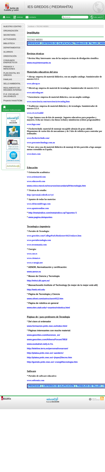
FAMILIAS (7, 79)
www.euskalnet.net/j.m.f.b (40, 344)
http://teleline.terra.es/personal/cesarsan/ (47, 348)
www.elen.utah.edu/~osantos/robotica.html (48, 308)
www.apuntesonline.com (38, 208)
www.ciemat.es (33, 258)
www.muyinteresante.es (39, 63)
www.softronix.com (35, 380)
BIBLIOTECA (9, 43)
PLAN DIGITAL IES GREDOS (11, 74)
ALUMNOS (8, 52)
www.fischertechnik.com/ (38, 138)
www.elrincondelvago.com (39, 204)
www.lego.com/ (33, 124)
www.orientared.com (36, 177)
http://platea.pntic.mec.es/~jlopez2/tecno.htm (49, 357)
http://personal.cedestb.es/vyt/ (40, 195)
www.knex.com (34, 154)
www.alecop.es (33, 83)
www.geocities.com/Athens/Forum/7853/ (47, 339)
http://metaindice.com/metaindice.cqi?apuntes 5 (52, 213)
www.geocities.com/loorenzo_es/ (43, 335)
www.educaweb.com (36, 181)
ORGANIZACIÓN (10, 31)
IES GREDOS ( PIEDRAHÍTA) (50, 7)
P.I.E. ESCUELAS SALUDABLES (11, 95)
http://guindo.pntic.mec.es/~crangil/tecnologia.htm (52, 362)
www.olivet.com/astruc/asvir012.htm (45, 299)
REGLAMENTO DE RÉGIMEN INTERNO (12, 89)
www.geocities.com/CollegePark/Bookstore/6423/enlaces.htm (54, 236)
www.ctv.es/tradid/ (35, 113)
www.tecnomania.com (37, 245)
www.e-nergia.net (35, 263)
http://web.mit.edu (36, 290)
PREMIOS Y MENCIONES (9, 68)
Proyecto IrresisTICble (12, 100)
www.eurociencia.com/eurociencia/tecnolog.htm (48, 101)
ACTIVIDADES (9, 39)
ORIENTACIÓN (10, 56)
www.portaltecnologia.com (39, 240)
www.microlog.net (35, 92)
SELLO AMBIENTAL (12, 84)
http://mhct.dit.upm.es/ (38, 281)
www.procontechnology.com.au (41, 142)
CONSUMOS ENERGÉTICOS (10, 61)
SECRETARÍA (9, 35)
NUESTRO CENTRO (12, 26)
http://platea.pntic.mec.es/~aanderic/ (45, 353)
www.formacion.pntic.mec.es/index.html (47, 326)
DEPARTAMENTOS (11, 48)
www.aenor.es (34, 272)
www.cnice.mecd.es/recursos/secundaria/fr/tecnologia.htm (56, 186)
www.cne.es (32, 254)
